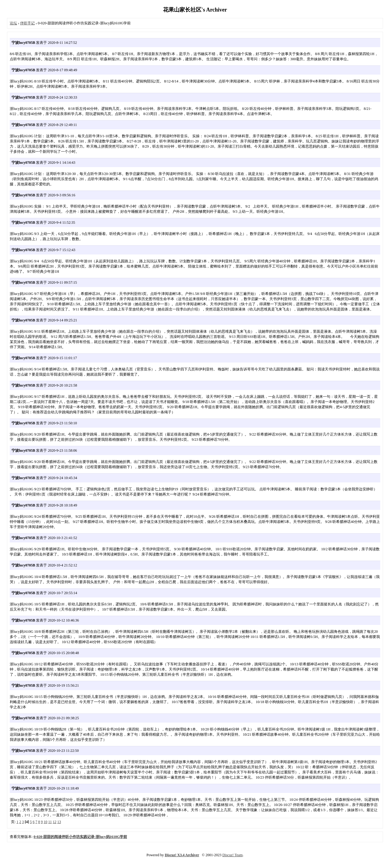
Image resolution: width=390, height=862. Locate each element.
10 (45, 822)
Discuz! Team (232, 855)
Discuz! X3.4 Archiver (182, 855)
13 (59, 822)
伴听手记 (27, 23)
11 (50, 822)
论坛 (13, 23)
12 (54, 822)
